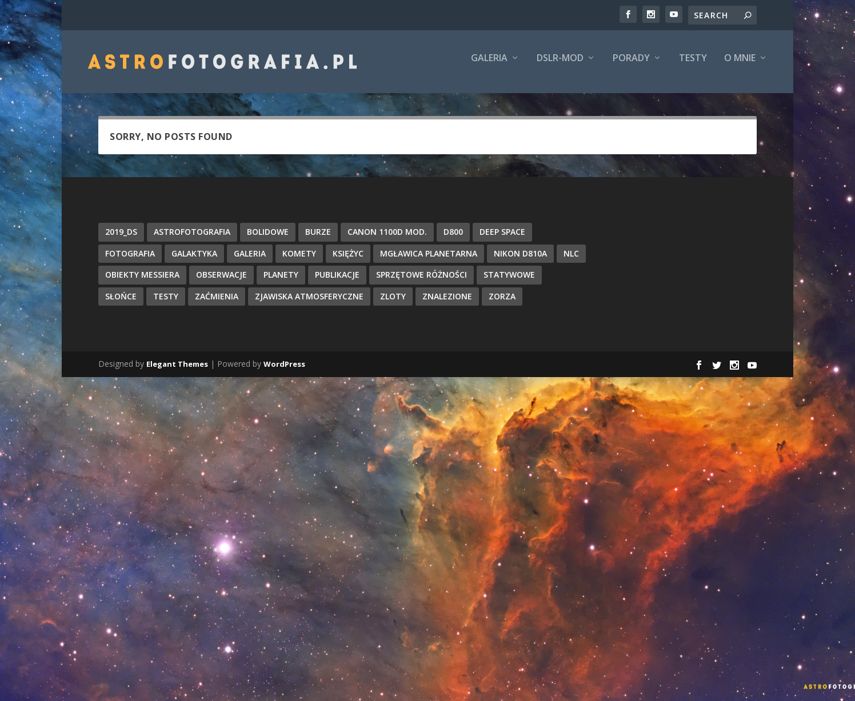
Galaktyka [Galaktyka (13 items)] (194, 260)
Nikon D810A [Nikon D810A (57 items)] (520, 260)
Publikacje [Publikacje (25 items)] (337, 282)
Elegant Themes (177, 372)
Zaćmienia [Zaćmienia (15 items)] (216, 304)
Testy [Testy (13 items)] (165, 304)
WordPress (284, 372)
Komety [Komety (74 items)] (299, 260)
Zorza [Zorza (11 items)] (502, 304)
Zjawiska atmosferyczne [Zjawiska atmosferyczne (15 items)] (309, 304)
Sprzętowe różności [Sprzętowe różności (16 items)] (421, 282)
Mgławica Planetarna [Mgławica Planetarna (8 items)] (428, 260)
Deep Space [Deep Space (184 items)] (502, 239)
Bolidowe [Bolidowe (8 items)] (268, 239)
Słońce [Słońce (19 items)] (121, 304)
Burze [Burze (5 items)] (318, 239)
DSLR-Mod (560, 66)
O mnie (740, 66)
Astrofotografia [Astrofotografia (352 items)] (192, 239)
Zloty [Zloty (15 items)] (393, 304)
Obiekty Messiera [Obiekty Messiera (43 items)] (142, 282)
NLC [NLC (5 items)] (571, 260)
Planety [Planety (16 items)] (280, 282)
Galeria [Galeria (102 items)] (250, 260)
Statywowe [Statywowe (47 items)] (509, 282)
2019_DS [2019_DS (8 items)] (121, 239)
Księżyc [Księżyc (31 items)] (348, 260)
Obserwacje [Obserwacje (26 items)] (221, 282)
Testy (693, 66)
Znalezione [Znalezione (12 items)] (447, 304)
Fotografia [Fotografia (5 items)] (130, 260)
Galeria (489, 66)
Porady (631, 66)
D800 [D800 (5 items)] (453, 239)
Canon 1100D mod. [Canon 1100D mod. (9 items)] (387, 239)
